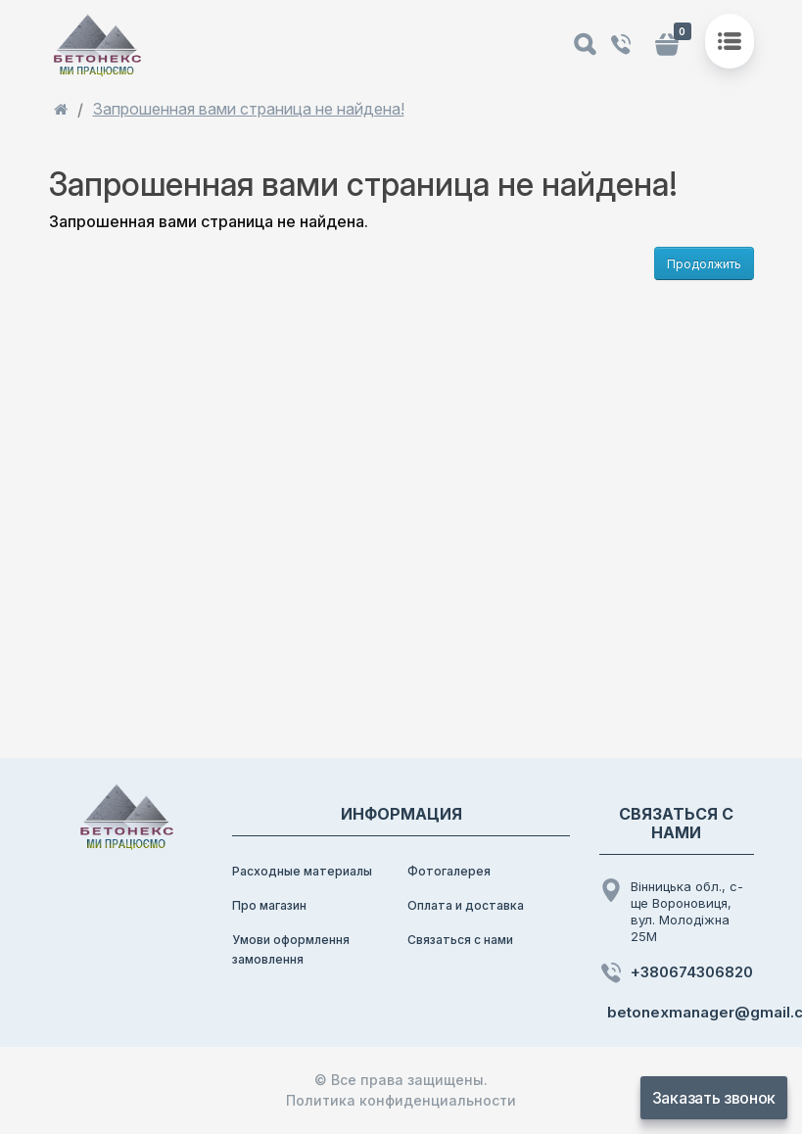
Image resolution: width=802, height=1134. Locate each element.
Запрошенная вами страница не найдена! (248, 109)
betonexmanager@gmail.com (680, 1012)
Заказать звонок (714, 1098)
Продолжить (704, 264)
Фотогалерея (449, 871)
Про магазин (269, 905)
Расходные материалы (302, 871)
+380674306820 (676, 972)
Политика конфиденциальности (401, 1100)
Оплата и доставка (465, 905)
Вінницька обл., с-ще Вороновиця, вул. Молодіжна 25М (671, 911)
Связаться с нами (460, 939)
